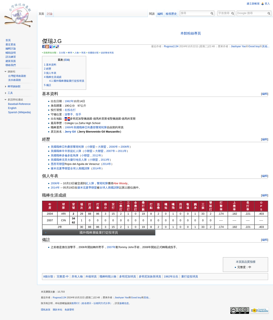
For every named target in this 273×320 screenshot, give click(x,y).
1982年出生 (172, 276)
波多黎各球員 (108, 52)
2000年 (114, 146)
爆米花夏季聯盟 (61, 168)
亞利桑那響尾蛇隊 (96, 127)
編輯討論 (11, 48)
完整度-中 (63, 276)
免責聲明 (70, 310)
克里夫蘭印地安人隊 (75, 159)
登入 (267, 3)
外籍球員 (91, 276)
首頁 (8, 40)
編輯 (264, 94)
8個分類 (49, 276)
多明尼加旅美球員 (150, 276)
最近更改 (11, 44)
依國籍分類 (94, 52)
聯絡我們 (11, 65)
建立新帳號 (253, 3)
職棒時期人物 (108, 276)
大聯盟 (103, 146)
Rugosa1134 (60, 298)
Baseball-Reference (19, 104)
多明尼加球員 (128, 276)
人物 (77, 52)
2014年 (107, 164)
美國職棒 (79, 127)
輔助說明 (11, 52)
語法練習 (11, 56)
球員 (84, 52)
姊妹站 (12, 71)
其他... (148, 298)
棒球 (70, 52)
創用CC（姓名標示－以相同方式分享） (92, 304)
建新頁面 (11, 61)
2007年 (111, 151)
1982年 (69, 101)
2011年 (123, 151)
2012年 (97, 155)
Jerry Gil (71, 131)
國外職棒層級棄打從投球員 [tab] (82, 232)
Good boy (137, 298)
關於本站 (58, 310)
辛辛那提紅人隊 (72, 151)
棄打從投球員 (190, 276)
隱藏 (67, 60)
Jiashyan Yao (122, 298)
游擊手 (69, 114)
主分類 (63, 52)
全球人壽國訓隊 (80, 168)
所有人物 (77, 276)
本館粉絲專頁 (191, 33)
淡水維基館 (14, 80)
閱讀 (151, 13)
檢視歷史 (171, 13)
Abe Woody (121, 183)
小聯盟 (92, 146)
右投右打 (71, 110)
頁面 (42, 13)
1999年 (69, 127)
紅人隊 (91, 183)
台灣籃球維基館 (17, 75)
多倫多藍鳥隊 (71, 155)
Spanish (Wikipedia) (19, 112)
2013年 (106, 159)
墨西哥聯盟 (58, 164)
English (12, 108)
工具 (10, 92)
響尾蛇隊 (103, 183)
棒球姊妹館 (14, 86)
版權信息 (125, 304)
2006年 (125, 146)
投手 (79, 114)
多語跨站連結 (15, 99)
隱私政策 (46, 310)
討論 (50, 13)
